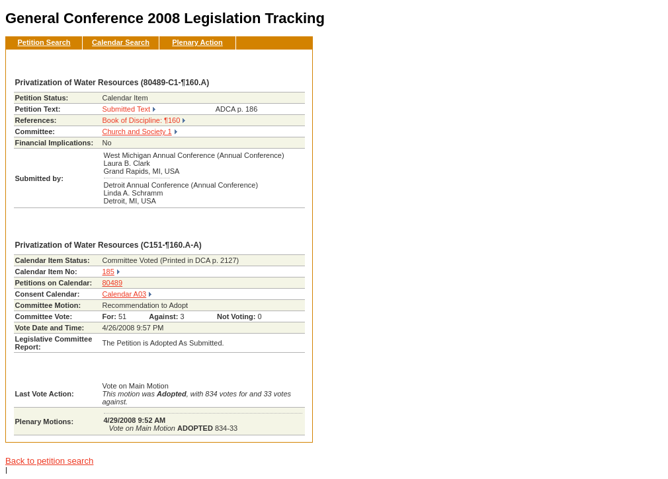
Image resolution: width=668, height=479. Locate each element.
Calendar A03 (125, 294)
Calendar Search (120, 42)
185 (108, 272)
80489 (113, 283)
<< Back (280, 63)
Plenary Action (197, 42)
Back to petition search (49, 461)
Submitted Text (127, 109)
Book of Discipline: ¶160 (142, 120)
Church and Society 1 (137, 131)
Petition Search (43, 42)
